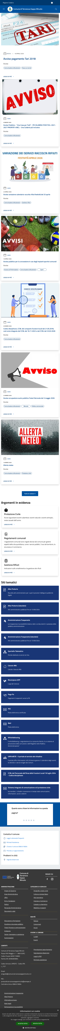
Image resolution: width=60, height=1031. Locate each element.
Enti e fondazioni (9, 901)
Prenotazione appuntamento (43, 949)
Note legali (7, 1003)
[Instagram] (52, 879)
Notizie (36, 921)
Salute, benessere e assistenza (14, 934)
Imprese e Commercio (40, 901)
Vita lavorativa (38, 897)
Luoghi (36, 936)
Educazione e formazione (12, 921)
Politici (6, 904)
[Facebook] (47, 879)
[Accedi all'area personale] (52, 2)
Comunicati (37, 924)
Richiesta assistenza (40, 960)
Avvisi (9, 54)
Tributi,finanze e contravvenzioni (14, 927)
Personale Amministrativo (12, 908)
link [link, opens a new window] (48, 1019)
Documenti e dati (9, 911)
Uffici (6, 897)
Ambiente (7, 931)
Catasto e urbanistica (40, 904)
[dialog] (30, 1019)
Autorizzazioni (9, 938)
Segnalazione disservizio (41, 953)
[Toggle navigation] (4, 9)
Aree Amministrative (11, 894)
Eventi (36, 940)
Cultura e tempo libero (41, 894)
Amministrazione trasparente (13, 993)
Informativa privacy (10, 1000)
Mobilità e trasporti (40, 908)
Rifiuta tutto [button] (37, 1023)
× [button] (58, 1010)
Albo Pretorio (8, 996)
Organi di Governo (10, 891)
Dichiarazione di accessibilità (13, 1007)
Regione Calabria (8, 3)
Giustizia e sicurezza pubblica (13, 924)
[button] (30, 1028)
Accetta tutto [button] (22, 1023)
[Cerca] (56, 9)
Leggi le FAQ (38, 956)
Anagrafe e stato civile (41, 891)
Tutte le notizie (30, 493)
